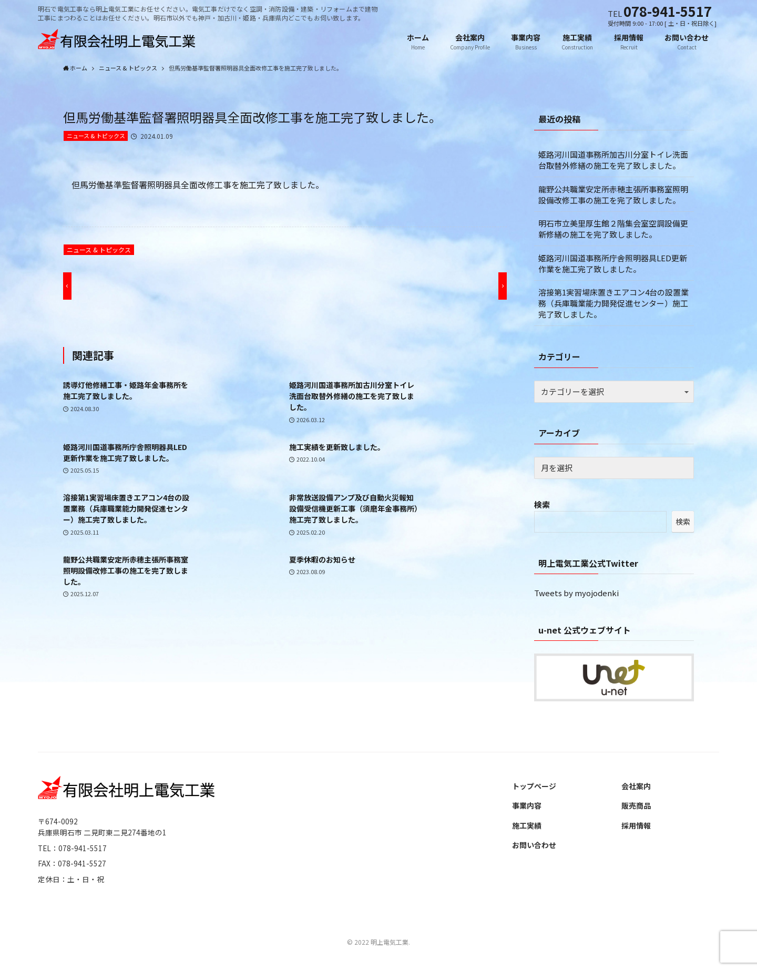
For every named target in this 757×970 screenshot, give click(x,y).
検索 (542, 504)
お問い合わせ (534, 845)
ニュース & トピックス (96, 136)
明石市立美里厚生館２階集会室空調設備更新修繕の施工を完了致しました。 (613, 229)
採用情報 (636, 826)
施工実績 (526, 826)
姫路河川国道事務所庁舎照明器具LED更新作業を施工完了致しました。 (612, 264)
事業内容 (526, 806)
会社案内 (636, 786)
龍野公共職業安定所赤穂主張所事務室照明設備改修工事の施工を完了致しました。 (613, 195)
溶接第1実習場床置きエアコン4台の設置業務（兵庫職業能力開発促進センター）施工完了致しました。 (613, 303)
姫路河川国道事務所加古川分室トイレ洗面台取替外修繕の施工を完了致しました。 (613, 160)
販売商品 (636, 806)
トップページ (534, 786)
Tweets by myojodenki (576, 593)
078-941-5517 (667, 11)
